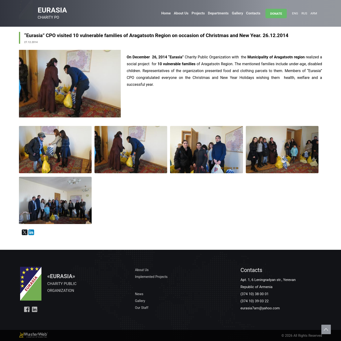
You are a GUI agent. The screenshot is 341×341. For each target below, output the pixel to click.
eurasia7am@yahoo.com (260, 308)
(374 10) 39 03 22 (254, 300)
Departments (218, 13)
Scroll (326, 329)
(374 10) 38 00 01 (254, 293)
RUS (304, 13)
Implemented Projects (151, 276)
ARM (313, 13)
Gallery (237, 13)
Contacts (253, 13)
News (139, 294)
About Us (181, 13)
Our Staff (141, 307)
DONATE (276, 13)
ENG (295, 13)
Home (166, 13)
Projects (198, 13)
